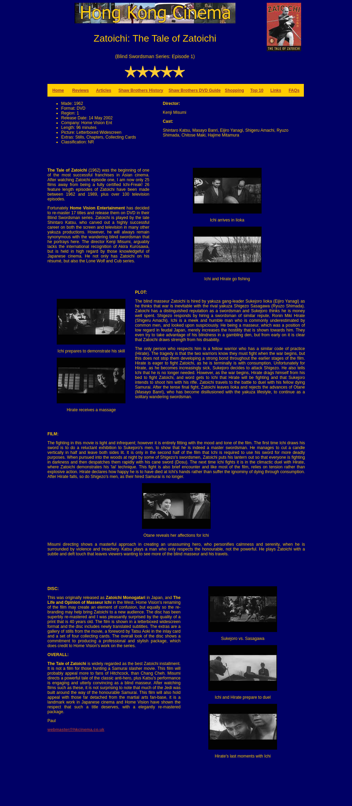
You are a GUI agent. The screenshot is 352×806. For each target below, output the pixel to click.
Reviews (80, 90)
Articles (103, 90)
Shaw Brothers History (141, 90)
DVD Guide (210, 90)
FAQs (294, 90)
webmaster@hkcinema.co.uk (75, 729)
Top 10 (256, 90)
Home (58, 90)
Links (275, 90)
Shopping (234, 90)
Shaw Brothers (183, 90)
